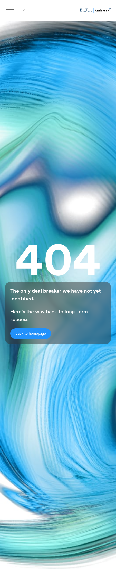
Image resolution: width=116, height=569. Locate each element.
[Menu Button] (10, 10)
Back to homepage (30, 333)
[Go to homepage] (95, 10)
